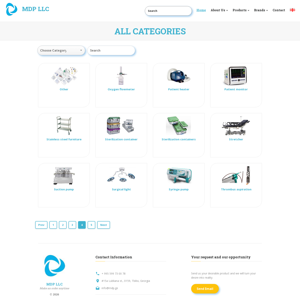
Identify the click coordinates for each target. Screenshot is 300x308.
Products (240, 10)
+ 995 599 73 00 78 (114, 273)
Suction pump (64, 189)
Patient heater (178, 89)
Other (64, 89)
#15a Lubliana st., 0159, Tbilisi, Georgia (126, 281)
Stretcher (236, 139)
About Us (218, 10)
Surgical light (121, 189)
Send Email (205, 289)
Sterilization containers (179, 139)
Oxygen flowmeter (121, 89)
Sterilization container (121, 139)
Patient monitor (236, 89)
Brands (259, 10)
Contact (279, 10)
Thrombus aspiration (236, 189)
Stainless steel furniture (64, 139)
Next (103, 225)
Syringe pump (179, 189)
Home (201, 10)
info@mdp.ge (110, 288)
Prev (41, 225)
